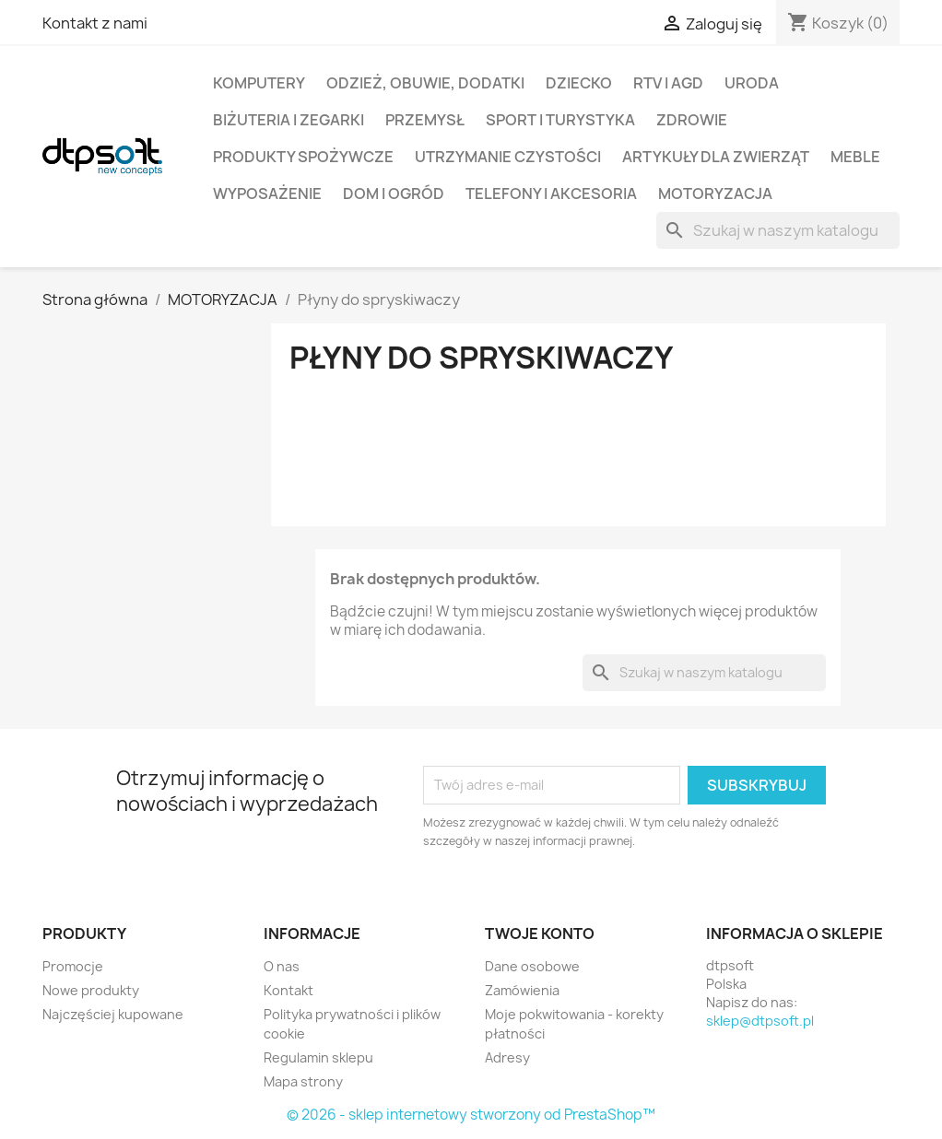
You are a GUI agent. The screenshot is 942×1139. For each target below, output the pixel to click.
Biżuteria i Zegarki (288, 120)
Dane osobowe (532, 966)
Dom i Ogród (393, 193)
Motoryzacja (715, 193)
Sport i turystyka (560, 120)
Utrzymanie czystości (508, 157)
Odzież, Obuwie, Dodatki (425, 83)
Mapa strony (303, 1081)
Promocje (72, 966)
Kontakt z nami (94, 23)
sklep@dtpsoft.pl (760, 1020)
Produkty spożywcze (303, 157)
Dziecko (579, 83)
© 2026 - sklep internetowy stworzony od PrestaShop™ (471, 1114)
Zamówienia (522, 990)
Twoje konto (540, 933)
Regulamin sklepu (318, 1057)
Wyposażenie (267, 193)
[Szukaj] (778, 230)
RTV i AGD (668, 83)
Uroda (751, 83)
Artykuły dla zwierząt (715, 157)
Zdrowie (691, 120)
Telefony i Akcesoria (551, 193)
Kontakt (288, 990)
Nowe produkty (90, 990)
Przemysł (425, 120)
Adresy (507, 1057)
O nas (282, 966)
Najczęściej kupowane (112, 1014)
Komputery (259, 83)
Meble (855, 157)
